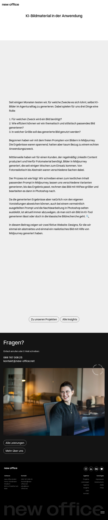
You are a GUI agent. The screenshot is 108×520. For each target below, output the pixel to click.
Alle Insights (69, 319)
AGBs (102, 485)
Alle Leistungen (15, 442)
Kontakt (86, 493)
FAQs (102, 488)
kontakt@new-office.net (19, 361)
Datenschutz (99, 482)
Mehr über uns (14, 450)
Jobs (87, 491)
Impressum (100, 479)
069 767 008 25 (12, 357)
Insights (86, 488)
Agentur (86, 485)
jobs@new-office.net (25, 487)
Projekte (86, 479)
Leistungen (85, 482)
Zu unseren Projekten (44, 319)
